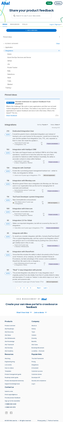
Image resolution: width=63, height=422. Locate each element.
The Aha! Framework (38, 358)
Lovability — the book (38, 351)
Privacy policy (42, 420)
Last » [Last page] (45, 288)
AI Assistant (35, 368)
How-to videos (9, 368)
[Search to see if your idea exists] (32, 16)
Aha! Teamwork (9, 344)
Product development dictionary (14, 380)
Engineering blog (10, 361)
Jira (25, 144)
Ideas (5, 24)
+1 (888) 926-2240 (10, 404)
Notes (25, 265)
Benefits (34, 341)
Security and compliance (39, 380)
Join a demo (40, 312)
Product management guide (13, 374)
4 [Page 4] (27, 288)
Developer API (36, 377)
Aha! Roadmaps (9, 328)
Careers (34, 335)
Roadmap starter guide (11, 377)
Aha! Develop (9, 348)
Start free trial (24, 312)
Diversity (34, 338)
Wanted (30, 163)
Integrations (19, 144)
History (34, 328)
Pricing (34, 361)
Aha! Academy (9, 351)
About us (34, 325)
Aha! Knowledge (9, 341)
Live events (8, 365)
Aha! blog (7, 358)
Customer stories (37, 374)
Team (33, 332)
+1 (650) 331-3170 (10, 407)
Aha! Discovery (9, 332)
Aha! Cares (35, 344)
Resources (14, 24)
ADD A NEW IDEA (31, 30)
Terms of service (53, 420)
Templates (8, 371)
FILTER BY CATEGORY (10, 43)
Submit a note (9, 391)
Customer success (37, 371)
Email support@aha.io (11, 394)
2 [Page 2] (20, 288)
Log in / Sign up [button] (55, 24)
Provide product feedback (12, 397)
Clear (58, 43)
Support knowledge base (12, 384)
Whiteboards (25, 246)
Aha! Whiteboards (10, 338)
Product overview (10, 325)
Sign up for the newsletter (12, 401)
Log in (33, 384)
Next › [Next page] (39, 288)
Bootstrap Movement (38, 348)
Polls (24, 24)
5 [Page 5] (30, 288)
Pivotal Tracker (35, 282)
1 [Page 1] (17, 288)
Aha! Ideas (8, 335)
